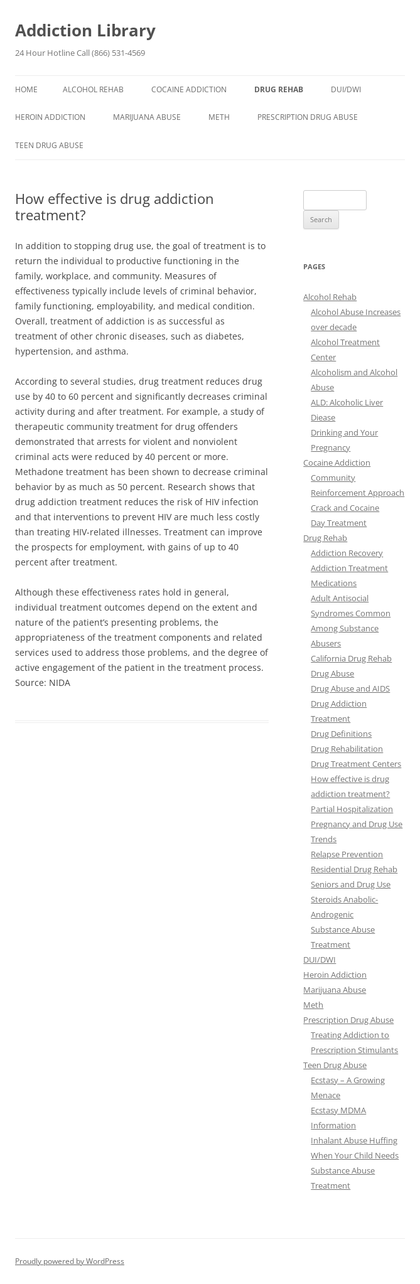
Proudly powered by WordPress (69, 1261)
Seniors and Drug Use (350, 884)
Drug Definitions (341, 733)
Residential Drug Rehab (354, 869)
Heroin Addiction (50, 117)
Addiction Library (85, 30)
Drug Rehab (278, 89)
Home (26, 89)
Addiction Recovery (347, 553)
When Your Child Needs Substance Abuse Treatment (355, 1170)
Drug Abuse (332, 673)
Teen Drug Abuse (49, 145)
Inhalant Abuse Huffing (354, 1140)
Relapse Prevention (347, 854)
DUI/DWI (346, 89)
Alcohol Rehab (93, 89)
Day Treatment (339, 522)
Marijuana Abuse (147, 117)
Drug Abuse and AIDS (350, 688)
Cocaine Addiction (189, 89)
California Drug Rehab (351, 658)
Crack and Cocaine (345, 507)
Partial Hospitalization (352, 809)
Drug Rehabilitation (347, 748)
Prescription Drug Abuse (307, 117)
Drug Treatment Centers (356, 763)
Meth (219, 117)
